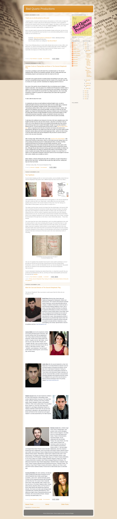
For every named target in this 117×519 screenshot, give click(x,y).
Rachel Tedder (76, 53)
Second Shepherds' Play (38, 278)
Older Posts (65, 504)
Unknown (75, 57)
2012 (85, 94)
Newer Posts (29, 504)
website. (36, 274)
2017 (85, 44)
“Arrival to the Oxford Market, (58, 138)
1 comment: (46, 276)
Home (47, 504)
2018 (85, 42)
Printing (30, 278)
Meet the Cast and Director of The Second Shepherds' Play (43, 287)
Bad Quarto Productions (40, 8)
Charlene (75, 45)
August (87, 88)
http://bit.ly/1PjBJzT (52, 40)
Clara (74, 47)
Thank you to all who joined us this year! (37, 18)
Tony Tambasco (76, 55)
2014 (85, 90)
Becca (74, 42)
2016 (85, 46)
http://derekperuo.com (41, 324)
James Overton (76, 51)
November (88, 80)
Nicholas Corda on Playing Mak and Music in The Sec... (88, 62)
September (88, 85)
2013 (85, 92)
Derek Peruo (76, 49)
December (88, 50)
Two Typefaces (29, 175)
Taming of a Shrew (48, 278)
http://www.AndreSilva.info (52, 380)
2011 (85, 96)
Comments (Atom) (35, 507)
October (88, 83)
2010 (85, 98)
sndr (63, 513)
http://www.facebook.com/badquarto (43, 37)
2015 (85, 48)
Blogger (72, 513)
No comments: (46, 58)
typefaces (29, 280)
